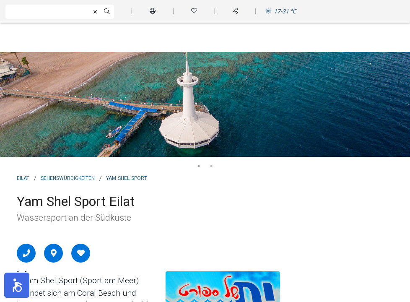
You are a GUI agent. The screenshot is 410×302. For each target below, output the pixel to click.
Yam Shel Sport (126, 177)
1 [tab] (199, 166)
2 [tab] (211, 166)
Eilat (23, 177)
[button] (16, 285)
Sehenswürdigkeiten (68, 177)
